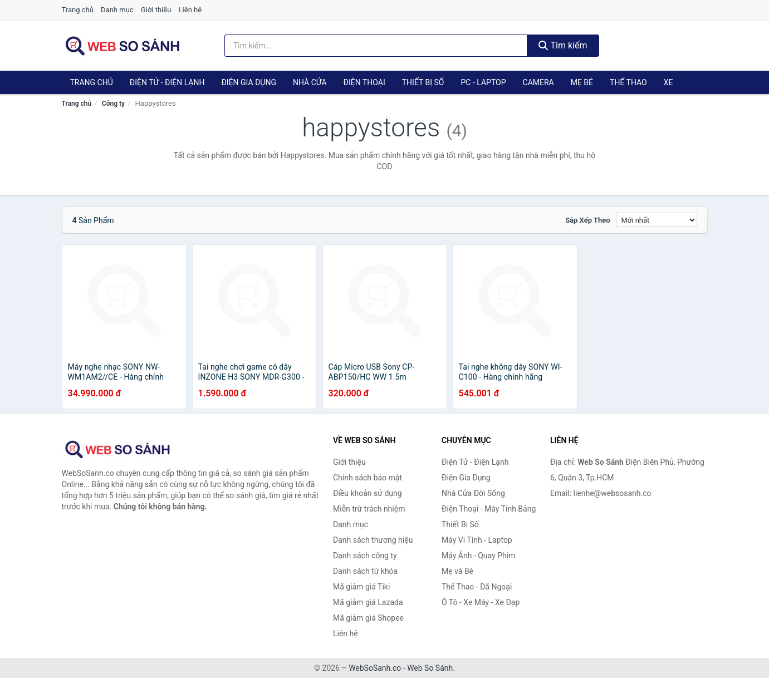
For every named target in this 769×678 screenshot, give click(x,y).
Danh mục (117, 10)
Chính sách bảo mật (367, 477)
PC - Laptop (483, 82)
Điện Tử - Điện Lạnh (167, 82)
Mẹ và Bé (457, 571)
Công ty (113, 103)
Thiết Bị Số (423, 82)
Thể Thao (628, 82)
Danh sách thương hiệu (373, 539)
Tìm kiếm (562, 45)
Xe (668, 82)
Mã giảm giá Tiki (361, 586)
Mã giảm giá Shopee (368, 617)
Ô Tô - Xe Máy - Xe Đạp (481, 602)
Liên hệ (190, 10)
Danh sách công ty (365, 555)
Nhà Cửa (310, 82)
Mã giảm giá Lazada (368, 602)
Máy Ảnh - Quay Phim (478, 555)
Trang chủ (78, 10)
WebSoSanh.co (375, 668)
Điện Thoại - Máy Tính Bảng (489, 508)
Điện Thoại (364, 82)
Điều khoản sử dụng (367, 493)
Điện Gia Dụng (248, 82)
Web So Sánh (430, 668)
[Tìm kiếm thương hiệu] (375, 46)
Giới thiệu (156, 10)
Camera (538, 82)
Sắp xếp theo (587, 220)
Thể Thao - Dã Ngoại (477, 586)
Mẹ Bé (582, 82)
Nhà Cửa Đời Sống (473, 493)
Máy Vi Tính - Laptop (477, 539)
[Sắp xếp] (656, 220)
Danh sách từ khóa (365, 571)
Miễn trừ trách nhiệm (369, 508)
